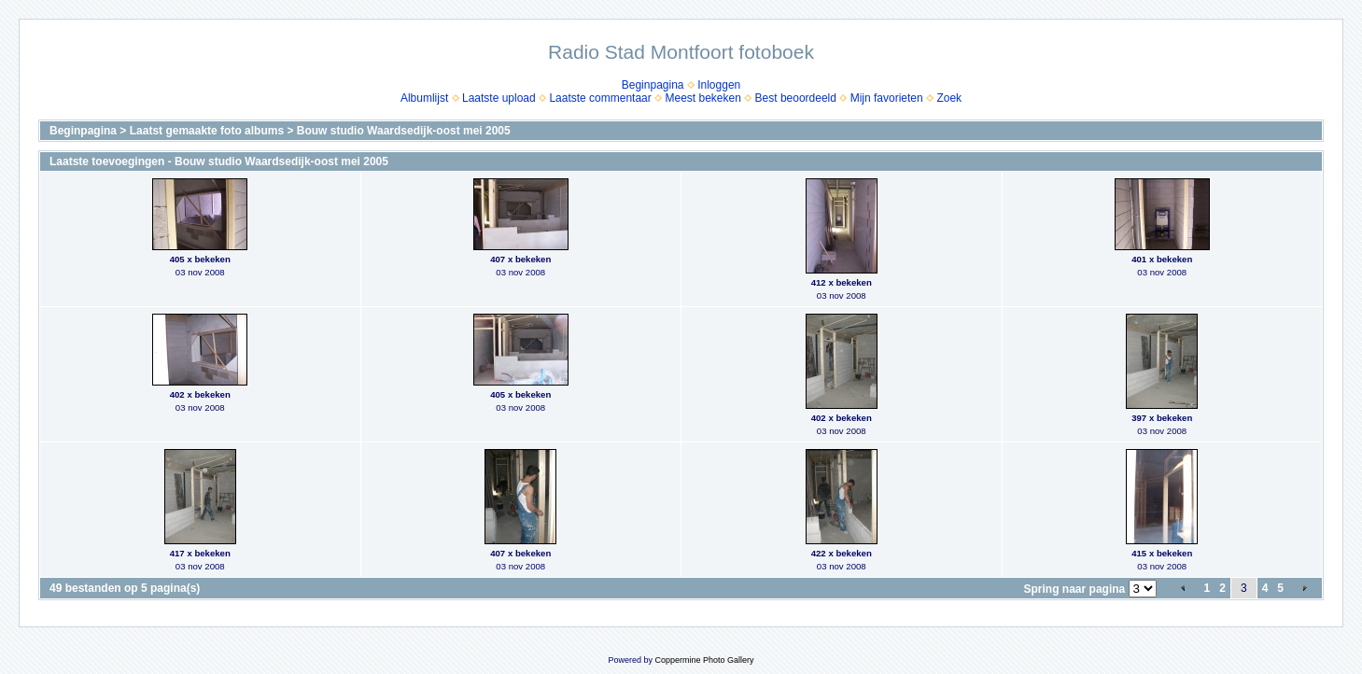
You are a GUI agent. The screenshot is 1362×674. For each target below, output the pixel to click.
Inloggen (718, 84)
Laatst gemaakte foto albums (207, 130)
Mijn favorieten (886, 98)
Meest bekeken (702, 98)
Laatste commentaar (600, 98)
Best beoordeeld (795, 98)
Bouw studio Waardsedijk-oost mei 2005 (404, 130)
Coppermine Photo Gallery (703, 660)
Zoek (949, 98)
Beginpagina (653, 84)
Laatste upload (499, 98)
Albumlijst (424, 98)
